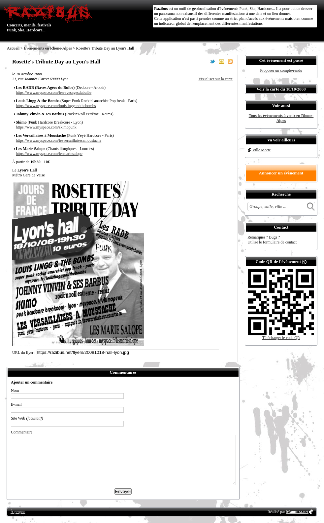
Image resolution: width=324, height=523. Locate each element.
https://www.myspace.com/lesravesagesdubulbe (53, 92)
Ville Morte (261, 150)
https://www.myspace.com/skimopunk (46, 127)
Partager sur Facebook (203, 61)
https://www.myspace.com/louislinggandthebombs (56, 105)
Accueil (13, 48)
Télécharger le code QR (281, 337)
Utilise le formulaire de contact (272, 242)
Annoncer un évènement (281, 172)
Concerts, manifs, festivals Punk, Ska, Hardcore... (49, 17)
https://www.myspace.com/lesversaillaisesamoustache (58, 140)
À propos (18, 511)
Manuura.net (297, 511)
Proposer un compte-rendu (281, 70)
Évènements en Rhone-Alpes (48, 48)
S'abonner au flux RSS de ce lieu (230, 61)
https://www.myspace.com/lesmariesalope (49, 153)
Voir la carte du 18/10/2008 (281, 89)
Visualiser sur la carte (215, 79)
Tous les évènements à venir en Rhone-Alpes (281, 118)
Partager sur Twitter (212, 61)
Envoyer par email (221, 61)
